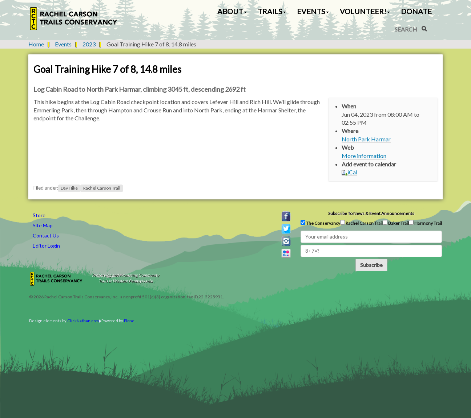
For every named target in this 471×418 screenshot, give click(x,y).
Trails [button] (272, 11)
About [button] (232, 11)
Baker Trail (396, 223)
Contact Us (46, 235)
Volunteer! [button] (365, 11)
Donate (416, 11)
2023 (89, 44)
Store (39, 215)
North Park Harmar (366, 139)
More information (364, 155)
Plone (129, 320)
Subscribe (371, 265)
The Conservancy (320, 223)
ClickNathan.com (83, 320)
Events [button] (313, 11)
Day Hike (69, 188)
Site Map (43, 225)
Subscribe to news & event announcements (371, 213)
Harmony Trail (425, 223)
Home (36, 44)
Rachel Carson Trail (101, 188)
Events (63, 44)
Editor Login (46, 246)
